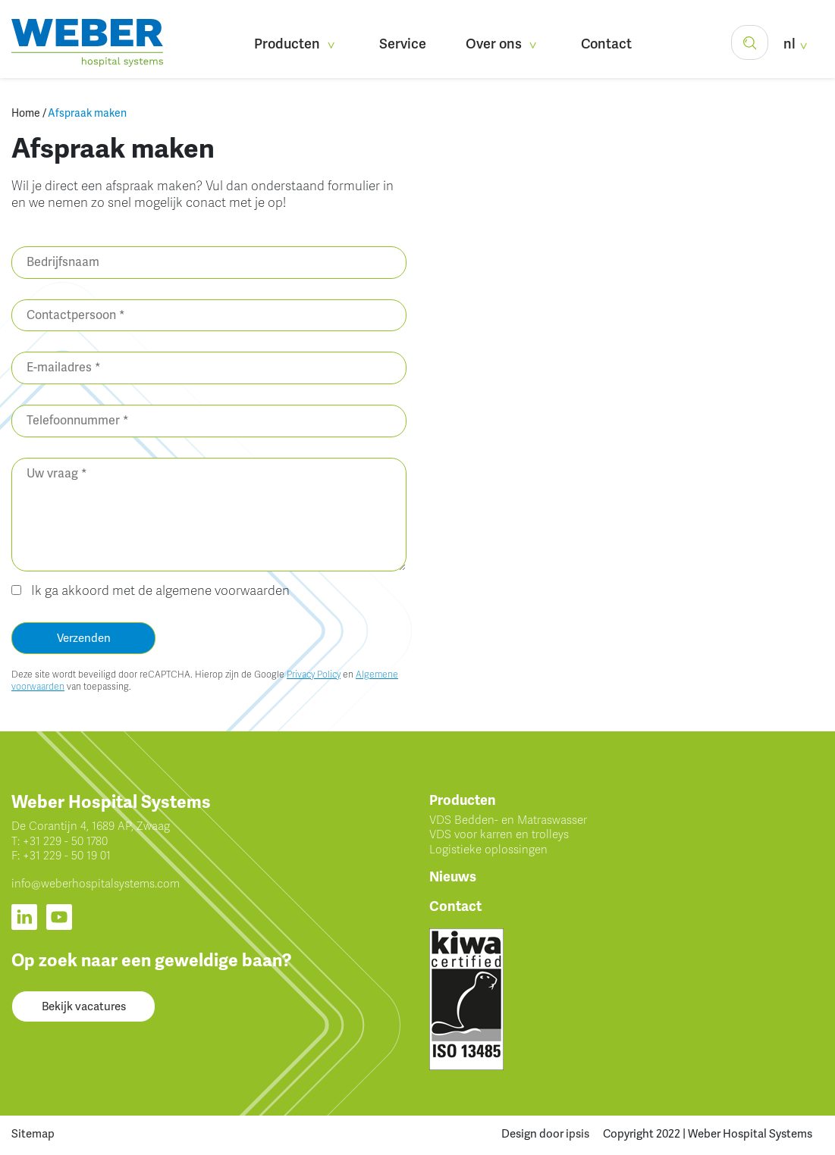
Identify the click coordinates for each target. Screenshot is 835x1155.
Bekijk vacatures (84, 1006)
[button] (749, 42)
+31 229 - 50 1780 (65, 841)
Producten (462, 800)
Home (25, 113)
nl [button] (797, 43)
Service (402, 43)
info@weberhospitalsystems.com (95, 884)
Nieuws (452, 877)
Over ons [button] (503, 43)
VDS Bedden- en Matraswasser (508, 820)
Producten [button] (297, 43)
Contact (606, 43)
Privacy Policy (314, 674)
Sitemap (33, 1133)
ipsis (577, 1133)
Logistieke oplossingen (488, 849)
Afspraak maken (87, 113)
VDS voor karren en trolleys (499, 834)
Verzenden (84, 638)
